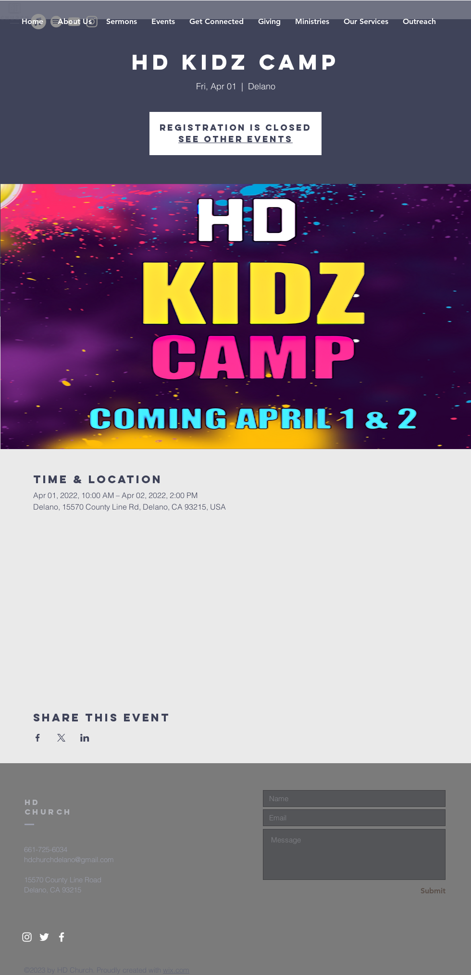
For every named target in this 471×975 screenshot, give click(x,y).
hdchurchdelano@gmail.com (69, 859)
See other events (235, 139)
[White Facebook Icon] (61, 937)
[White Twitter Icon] (44, 937)
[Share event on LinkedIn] (84, 738)
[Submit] (411, 891)
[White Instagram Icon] (27, 937)
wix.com (176, 970)
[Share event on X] (61, 738)
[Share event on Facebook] (37, 738)
